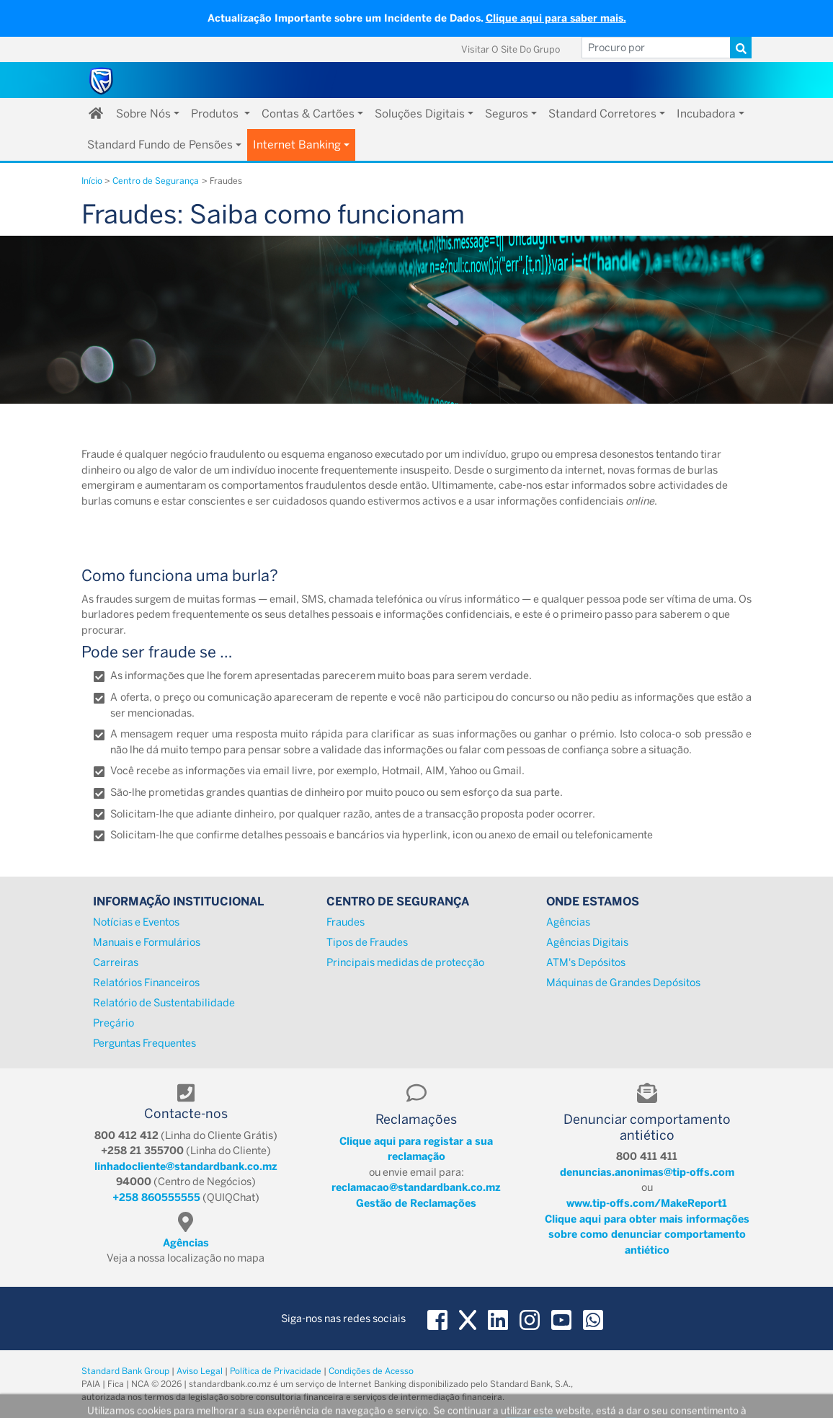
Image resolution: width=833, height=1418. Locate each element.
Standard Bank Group (125, 1371)
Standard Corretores (602, 113)
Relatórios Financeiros (146, 982)
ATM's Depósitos (585, 962)
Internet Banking (297, 144)
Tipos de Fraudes (367, 942)
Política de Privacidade (275, 1371)
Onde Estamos (592, 901)
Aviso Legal (200, 1371)
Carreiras (115, 962)
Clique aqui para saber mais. (556, 18)
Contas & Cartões (308, 113)
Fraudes (345, 922)
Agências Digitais (587, 942)
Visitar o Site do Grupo (510, 49)
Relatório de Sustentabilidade (164, 1002)
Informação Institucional (178, 901)
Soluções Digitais (420, 113)
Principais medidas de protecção (405, 962)
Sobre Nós (143, 113)
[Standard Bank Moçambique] (101, 80)
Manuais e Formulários (146, 942)
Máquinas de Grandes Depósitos (623, 982)
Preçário (113, 1022)
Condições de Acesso (371, 1371)
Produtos (216, 113)
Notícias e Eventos (136, 922)
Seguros (506, 113)
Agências (568, 922)
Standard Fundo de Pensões (160, 144)
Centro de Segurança (397, 901)
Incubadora (706, 113)
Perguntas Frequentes (144, 1043)
